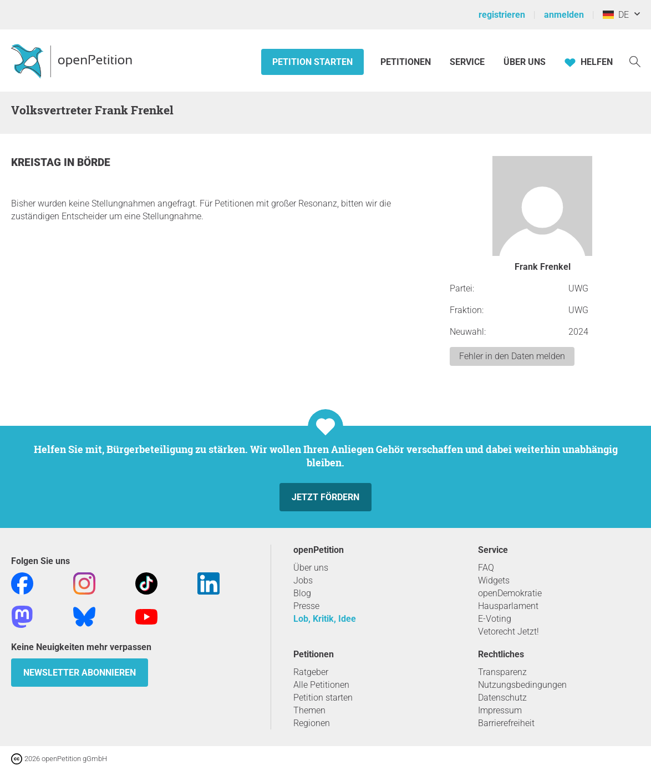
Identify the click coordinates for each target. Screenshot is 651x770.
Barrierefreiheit (506, 723)
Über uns (310, 567)
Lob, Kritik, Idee (324, 618)
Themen (309, 710)
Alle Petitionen (321, 685)
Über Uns (524, 62)
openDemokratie (510, 593)
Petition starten (312, 62)
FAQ (486, 567)
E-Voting (494, 618)
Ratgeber (310, 672)
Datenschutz (502, 697)
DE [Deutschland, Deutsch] (616, 14)
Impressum (500, 710)
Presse (306, 606)
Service (467, 62)
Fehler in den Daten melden (512, 356)
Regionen (311, 723)
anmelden (564, 14)
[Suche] (634, 60)
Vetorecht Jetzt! (508, 631)
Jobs (303, 580)
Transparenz (502, 672)
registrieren (502, 14)
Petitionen (406, 62)
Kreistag (37, 162)
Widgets (494, 580)
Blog (302, 593)
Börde (93, 162)
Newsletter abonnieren (79, 672)
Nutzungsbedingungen (522, 685)
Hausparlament (508, 606)
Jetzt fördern (325, 497)
